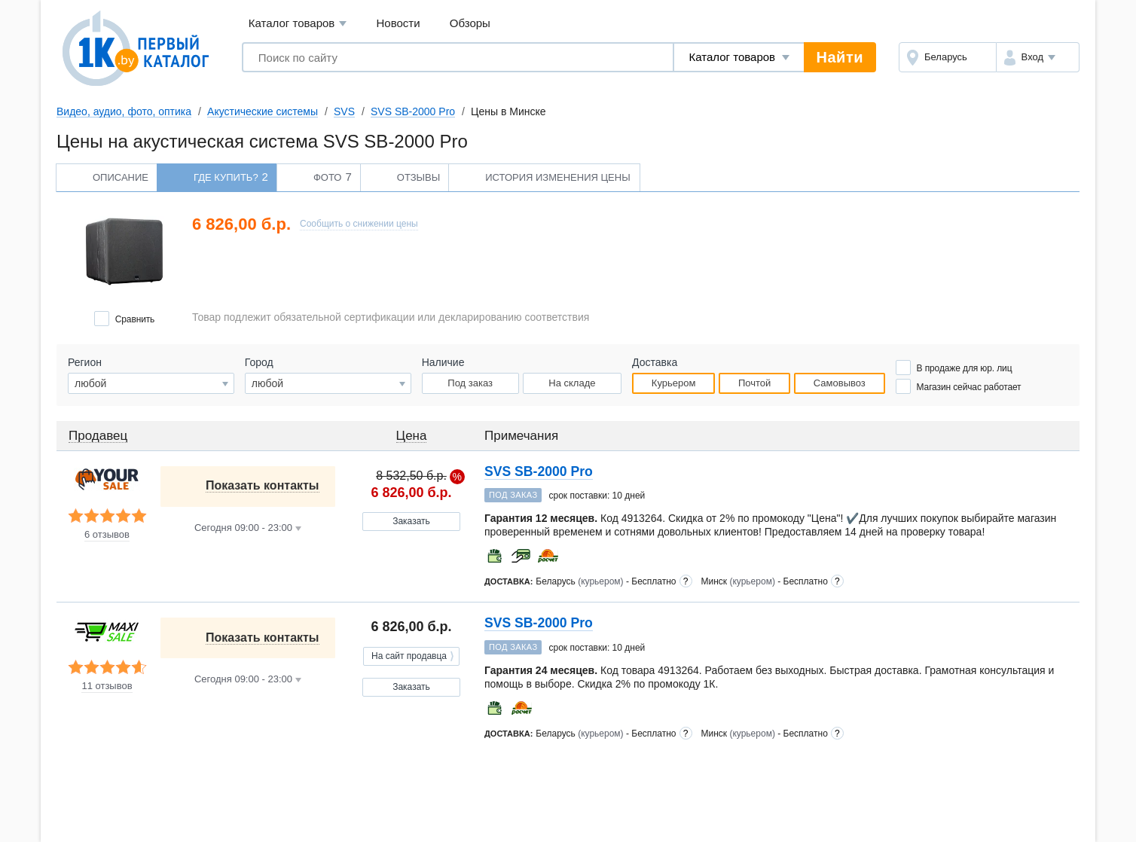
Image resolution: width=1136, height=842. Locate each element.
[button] (1038, 57)
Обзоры (470, 23)
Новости (398, 23)
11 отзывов (106, 686)
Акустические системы (262, 111)
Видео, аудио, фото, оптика (123, 111)
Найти (840, 57)
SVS (344, 111)
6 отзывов (107, 534)
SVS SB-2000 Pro (413, 111)
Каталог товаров (298, 24)
